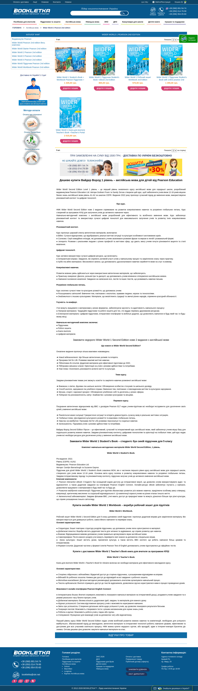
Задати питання (153, 14)
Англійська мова (32, 28)
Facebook (15, 681)
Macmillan (68, 669)
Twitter (33, 681)
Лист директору (137, 674)
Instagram (21, 681)
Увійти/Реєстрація (162, 2)
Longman (68, 671)
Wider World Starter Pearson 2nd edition (29, 49)
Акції (35, 2)
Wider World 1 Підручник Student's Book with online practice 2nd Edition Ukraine (171, 79)
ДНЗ (98, 659)
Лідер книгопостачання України (99, 9)
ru (146, 2)
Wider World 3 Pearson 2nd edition (27, 56)
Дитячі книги (101, 664)
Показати (167, 40)
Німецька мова (102, 669)
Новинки (45, 2)
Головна (16, 28)
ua (142, 2)
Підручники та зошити (71, 662)
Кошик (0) (179, 2)
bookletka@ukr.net (31, 674)
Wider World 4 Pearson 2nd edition (27, 60)
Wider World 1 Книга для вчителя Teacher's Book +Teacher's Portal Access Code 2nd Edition (70, 131)
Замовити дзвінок (161, 14)
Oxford (66, 666)
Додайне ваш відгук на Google (27, 681)
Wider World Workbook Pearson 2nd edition (30, 67)
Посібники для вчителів (71, 659)
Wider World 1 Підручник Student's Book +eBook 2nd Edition (104, 78)
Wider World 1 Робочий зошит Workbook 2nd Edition (138, 78)
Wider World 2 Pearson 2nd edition (27, 52)
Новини (68, 2)
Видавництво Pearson (21, 39)
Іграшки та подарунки (105, 666)
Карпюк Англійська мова (74, 674)
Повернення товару (134, 659)
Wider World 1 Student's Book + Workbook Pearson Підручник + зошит (70, 79)
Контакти (57, 2)
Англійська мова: (69, 664)
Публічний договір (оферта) (137, 662)
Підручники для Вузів (105, 662)
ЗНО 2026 (100, 657)
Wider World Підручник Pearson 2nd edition (31, 63)
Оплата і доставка (21, 2)
